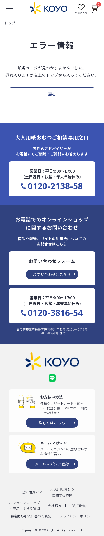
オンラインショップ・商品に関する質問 (24, 505)
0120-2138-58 (55, 186)
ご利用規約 (78, 505)
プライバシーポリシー (76, 515)
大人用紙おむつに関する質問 (62, 492)
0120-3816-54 (55, 313)
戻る (52, 94)
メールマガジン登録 (52, 464)
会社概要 (55, 505)
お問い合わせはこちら (52, 274)
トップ (9, 23)
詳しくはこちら (52, 422)
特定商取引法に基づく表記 (31, 515)
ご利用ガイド (32, 492)
